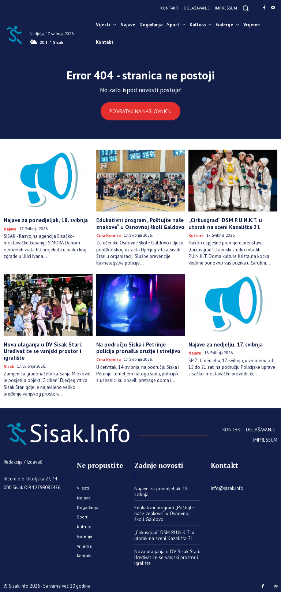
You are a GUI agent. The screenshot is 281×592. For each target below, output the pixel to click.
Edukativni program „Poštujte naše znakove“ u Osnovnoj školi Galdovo (137, 223)
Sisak (9, 363)
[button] (246, 8)
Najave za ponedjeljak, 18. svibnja (43, 220)
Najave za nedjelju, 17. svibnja (223, 343)
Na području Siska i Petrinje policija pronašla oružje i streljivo (138, 346)
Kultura (195, 234)
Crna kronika (107, 234)
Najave (10, 228)
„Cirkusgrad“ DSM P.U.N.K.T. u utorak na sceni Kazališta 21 (230, 223)
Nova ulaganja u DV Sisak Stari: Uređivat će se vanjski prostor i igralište (41, 349)
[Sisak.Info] (14, 34)
